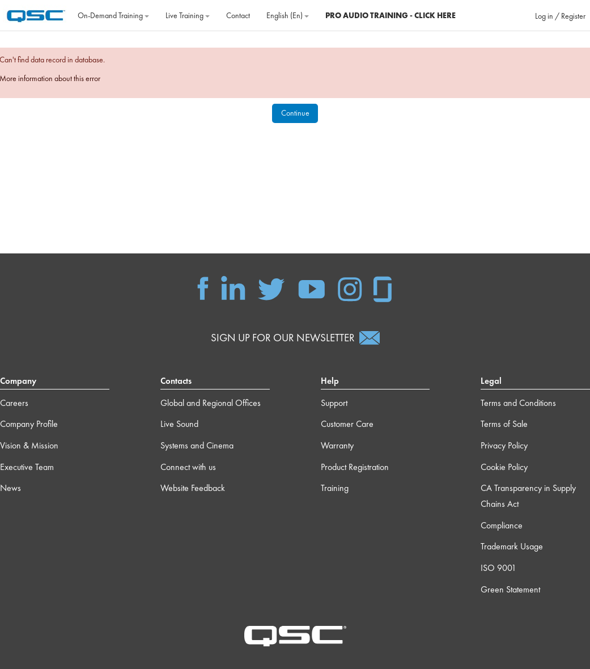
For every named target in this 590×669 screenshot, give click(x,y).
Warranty (337, 445)
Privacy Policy (504, 445)
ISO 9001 (498, 568)
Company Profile (29, 424)
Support (334, 403)
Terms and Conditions (518, 403)
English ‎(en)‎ (287, 15)
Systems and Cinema (197, 445)
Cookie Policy (504, 467)
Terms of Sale (504, 424)
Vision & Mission (29, 445)
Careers (14, 403)
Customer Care (347, 424)
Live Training (187, 15)
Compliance (502, 525)
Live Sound (179, 424)
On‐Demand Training (113, 15)
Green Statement (510, 589)
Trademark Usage (512, 546)
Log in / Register (560, 16)
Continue (295, 113)
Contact (238, 15)
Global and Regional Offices (210, 403)
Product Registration (355, 467)
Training (335, 488)
